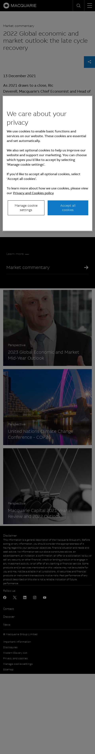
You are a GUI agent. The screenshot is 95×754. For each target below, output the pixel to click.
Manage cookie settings (26, 207)
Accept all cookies (68, 207)
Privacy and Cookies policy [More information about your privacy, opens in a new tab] (33, 193)
